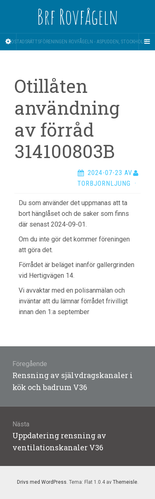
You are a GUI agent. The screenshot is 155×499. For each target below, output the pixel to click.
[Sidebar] (8, 41)
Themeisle (125, 482)
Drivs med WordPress (42, 482)
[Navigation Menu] (146, 41)
